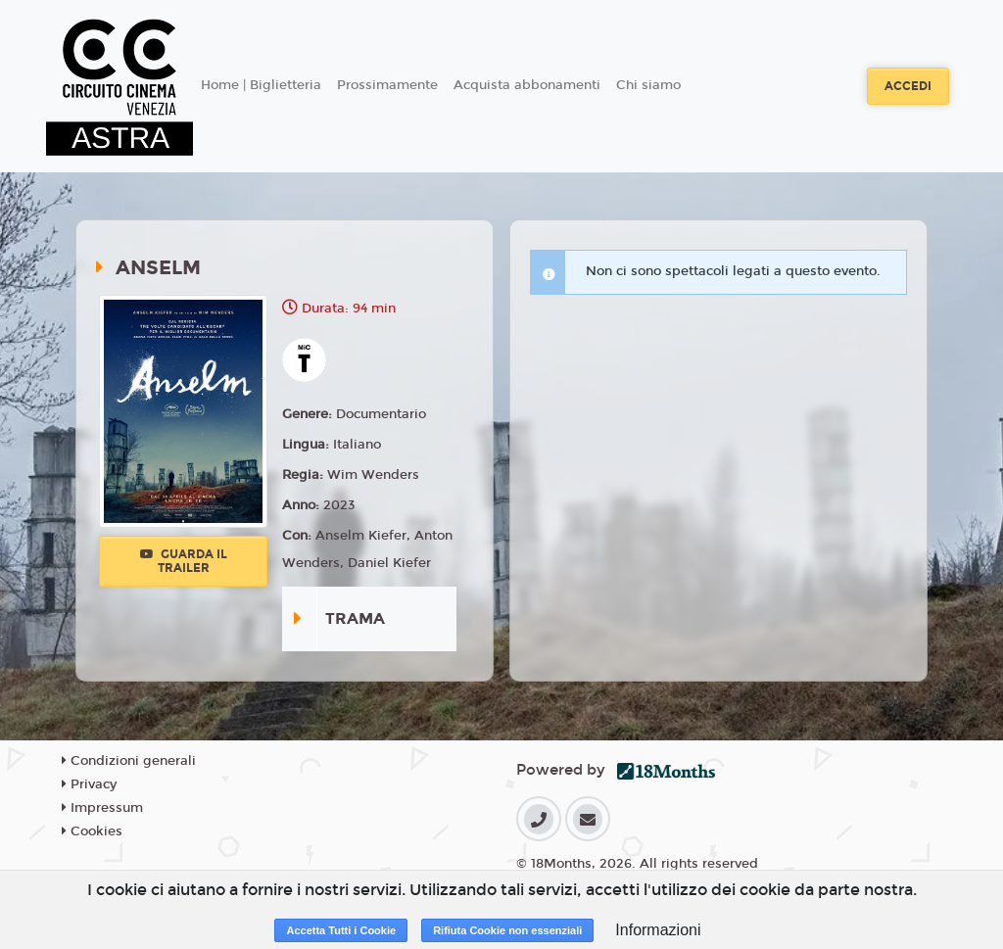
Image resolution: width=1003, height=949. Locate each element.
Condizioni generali (129, 761)
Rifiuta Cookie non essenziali (507, 930)
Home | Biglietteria (261, 85)
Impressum (102, 808)
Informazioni (657, 930)
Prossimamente (387, 85)
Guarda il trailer (183, 561)
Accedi (907, 86)
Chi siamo (648, 85)
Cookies (92, 831)
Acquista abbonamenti (527, 85)
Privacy (89, 784)
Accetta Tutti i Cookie (341, 930)
